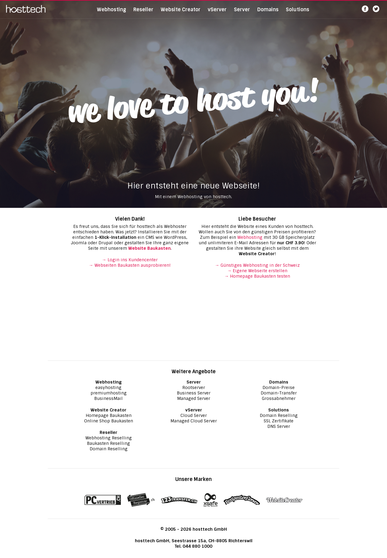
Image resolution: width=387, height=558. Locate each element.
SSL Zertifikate (278, 421)
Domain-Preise (278, 387)
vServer (217, 13)
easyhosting (108, 387)
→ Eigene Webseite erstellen (257, 270)
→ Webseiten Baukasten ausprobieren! (130, 265)
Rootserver (193, 387)
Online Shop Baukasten (108, 421)
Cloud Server (193, 415)
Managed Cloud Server (193, 421)
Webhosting (111, 13)
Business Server (194, 393)
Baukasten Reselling (108, 443)
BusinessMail (108, 398)
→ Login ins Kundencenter (130, 259)
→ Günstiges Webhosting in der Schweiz (257, 265)
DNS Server (278, 426)
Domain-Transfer (279, 393)
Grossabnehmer (279, 398)
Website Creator (180, 13)
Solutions (297, 13)
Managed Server (193, 398)
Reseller (143, 13)
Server (242, 13)
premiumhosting (109, 393)
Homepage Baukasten (109, 415)
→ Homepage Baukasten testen (257, 276)
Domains (268, 13)
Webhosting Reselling (108, 438)
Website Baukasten (149, 248)
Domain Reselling (109, 448)
